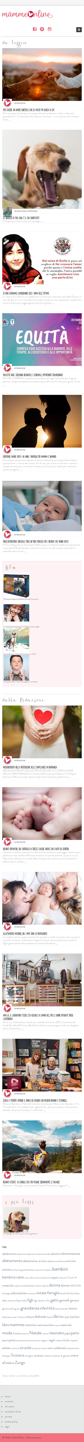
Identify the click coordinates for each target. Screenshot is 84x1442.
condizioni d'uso (13, 1411)
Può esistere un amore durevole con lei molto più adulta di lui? (28, 110)
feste (18, 1300)
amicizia (70, 1261)
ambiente (61, 1261)
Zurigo (20, 1362)
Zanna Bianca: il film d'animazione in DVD (20, 654)
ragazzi (44, 1340)
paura (5, 1340)
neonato (56, 1332)
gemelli (64, 1300)
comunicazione (41, 1277)
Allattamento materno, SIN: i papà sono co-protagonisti (25, 933)
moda (7, 1332)
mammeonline (45, 1325)
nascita (25, 1333)
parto (75, 1333)
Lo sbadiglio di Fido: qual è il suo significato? (21, 218)
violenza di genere (61, 1356)
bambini (60, 1269)
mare (56, 1325)
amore (6, 1269)
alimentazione (70, 1253)
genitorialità (8, 1308)
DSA (72, 1286)
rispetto (74, 1340)
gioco (17, 1308)
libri (57, 1316)
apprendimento (27, 1270)
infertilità (47, 1308)
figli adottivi (39, 1300)
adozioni (56, 1254)
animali (15, 1270)
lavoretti (64, 1308)
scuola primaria (39, 1348)
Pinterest (42, 29)
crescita (17, 1286)
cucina (26, 1285)
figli (30, 1300)
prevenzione (34, 1340)
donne (65, 1285)
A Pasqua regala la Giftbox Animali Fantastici (21, 599)
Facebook (34, 29)
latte (57, 1308)
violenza (48, 1356)
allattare (51, 1261)
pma (12, 1340)
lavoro (73, 1308)
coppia (54, 1277)
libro (5, 1325)
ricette (58, 1340)
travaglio (28, 1356)
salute (6, 1347)
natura (45, 1333)
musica (17, 1333)
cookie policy (11, 1421)
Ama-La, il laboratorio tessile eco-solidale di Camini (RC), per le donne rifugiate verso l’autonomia (38, 1017)
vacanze (38, 1355)
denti (32, 1286)
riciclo (65, 1340)
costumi (63, 1277)
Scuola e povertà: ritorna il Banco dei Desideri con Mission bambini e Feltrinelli (35, 1100)
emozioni (31, 1293)
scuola (25, 1347)
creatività (7, 1285)
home (8, 1396)
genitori (74, 1300)
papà (67, 1333)
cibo (31, 1277)
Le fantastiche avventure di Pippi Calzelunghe (21, 626)
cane (20, 1277)
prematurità (22, 1340)
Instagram (49, 29)
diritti (39, 1286)
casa (26, 1277)
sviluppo (6, 1356)
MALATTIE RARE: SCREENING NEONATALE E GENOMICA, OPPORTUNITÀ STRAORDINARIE (33, 375)
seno (50, 1348)
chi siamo (9, 1406)
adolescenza (9, 1254)
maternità (65, 1325)
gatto (55, 1300)
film (48, 1300)
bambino (9, 1277)
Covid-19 (72, 1277)
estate (42, 1293)
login (7, 1426)
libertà (50, 1317)
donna (54, 1285)
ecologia (6, 1293)
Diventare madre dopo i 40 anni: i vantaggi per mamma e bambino (29, 456)
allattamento (12, 1261)
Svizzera (17, 1355)
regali (51, 1340)
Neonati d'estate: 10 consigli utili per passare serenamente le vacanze (31, 1182)
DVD (78, 1286)
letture (40, 1316)
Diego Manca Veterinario (27, 211)
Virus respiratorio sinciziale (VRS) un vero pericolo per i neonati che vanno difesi (35, 541)
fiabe (24, 1300)
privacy (8, 1416)
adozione (21, 1254)
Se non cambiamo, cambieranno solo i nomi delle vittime (26, 293)
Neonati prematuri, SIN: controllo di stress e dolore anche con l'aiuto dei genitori (36, 849)
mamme (30, 1324)
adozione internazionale (38, 1254)
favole (63, 1293)
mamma (17, 1324)
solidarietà (60, 1348)
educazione (18, 1293)
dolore (45, 1286)
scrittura (15, 1348)
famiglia (53, 1293)
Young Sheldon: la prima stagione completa (21, 681)
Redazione (21, 103)
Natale (35, 1332)
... (10, 119)
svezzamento (72, 1348)
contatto (9, 1401)
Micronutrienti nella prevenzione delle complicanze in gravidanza (30, 767)
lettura (30, 1317)
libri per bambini (70, 1317)
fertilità (70, 1293)
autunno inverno (43, 1270)
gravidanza (30, 1308)
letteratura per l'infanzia (14, 1317)
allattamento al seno (35, 1261)
